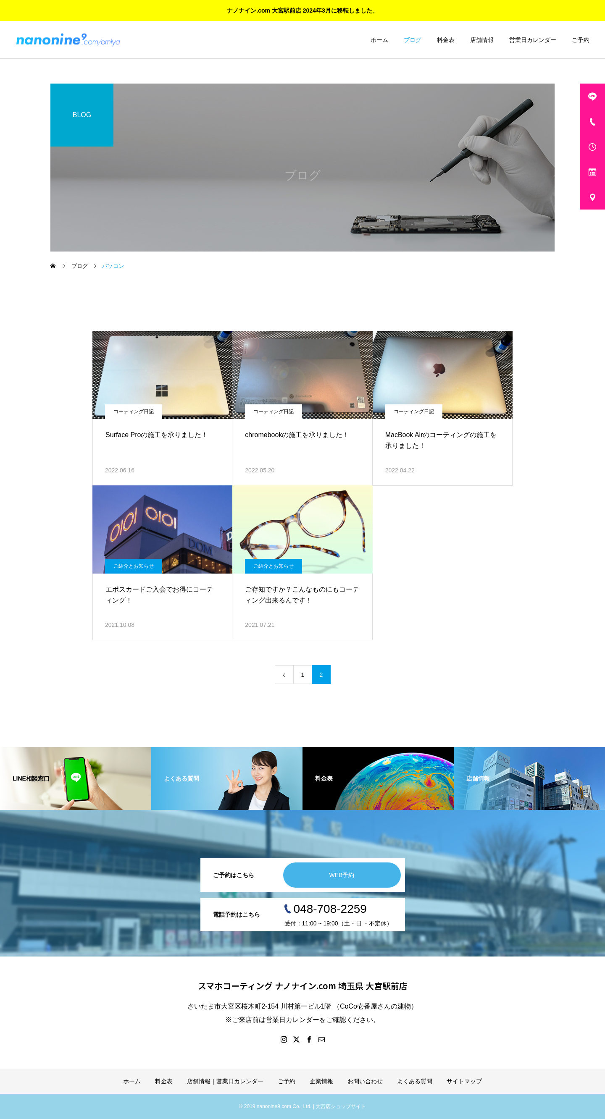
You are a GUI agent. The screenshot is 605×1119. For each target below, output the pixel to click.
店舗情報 (482, 40)
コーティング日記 (133, 411)
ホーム (379, 40)
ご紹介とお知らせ (133, 566)
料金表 (446, 40)
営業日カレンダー (532, 40)
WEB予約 (342, 875)
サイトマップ (464, 1081)
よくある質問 (414, 1081)
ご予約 (580, 40)
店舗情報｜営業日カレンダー (225, 1081)
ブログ (412, 40)
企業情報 (321, 1081)
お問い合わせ (365, 1081)
